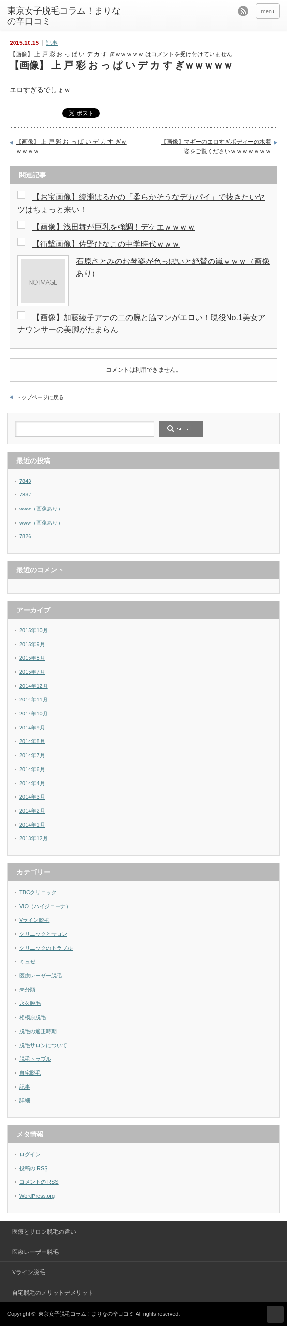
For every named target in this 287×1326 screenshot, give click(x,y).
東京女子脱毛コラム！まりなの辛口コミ (64, 16)
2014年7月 (32, 755)
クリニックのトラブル (46, 948)
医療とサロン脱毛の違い (44, 1231)
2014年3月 (32, 797)
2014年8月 (32, 741)
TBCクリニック (38, 892)
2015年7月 (32, 672)
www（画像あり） (41, 508)
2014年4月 (32, 783)
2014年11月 (33, 699)
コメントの (39, 1182)
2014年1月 (32, 825)
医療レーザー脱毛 (40, 975)
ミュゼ (27, 961)
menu (267, 11)
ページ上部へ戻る (275, 1314)
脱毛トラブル (35, 1059)
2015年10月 (33, 630)
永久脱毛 (30, 1003)
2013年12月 (33, 838)
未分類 (27, 989)
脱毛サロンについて (43, 1045)
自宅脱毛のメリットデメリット (52, 1292)
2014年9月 (32, 727)
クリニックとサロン (43, 934)
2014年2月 (32, 811)
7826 (25, 536)
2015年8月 (32, 658)
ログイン (30, 1154)
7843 (25, 481)
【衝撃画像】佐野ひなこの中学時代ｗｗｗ (106, 244)
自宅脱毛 (30, 1073)
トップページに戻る (40, 397)
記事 (52, 43)
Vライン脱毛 (34, 920)
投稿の (33, 1168)
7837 (25, 494)
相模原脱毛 (32, 1017)
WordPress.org (37, 1196)
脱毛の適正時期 (38, 1031)
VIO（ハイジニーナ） (45, 906)
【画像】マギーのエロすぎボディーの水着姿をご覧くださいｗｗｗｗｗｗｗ (216, 146)
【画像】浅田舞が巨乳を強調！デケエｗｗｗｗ (113, 227)
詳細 (24, 1100)
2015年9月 (32, 644)
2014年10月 (33, 713)
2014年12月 (33, 686)
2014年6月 (32, 769)
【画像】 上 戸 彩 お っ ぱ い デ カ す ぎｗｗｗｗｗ (71, 146)
